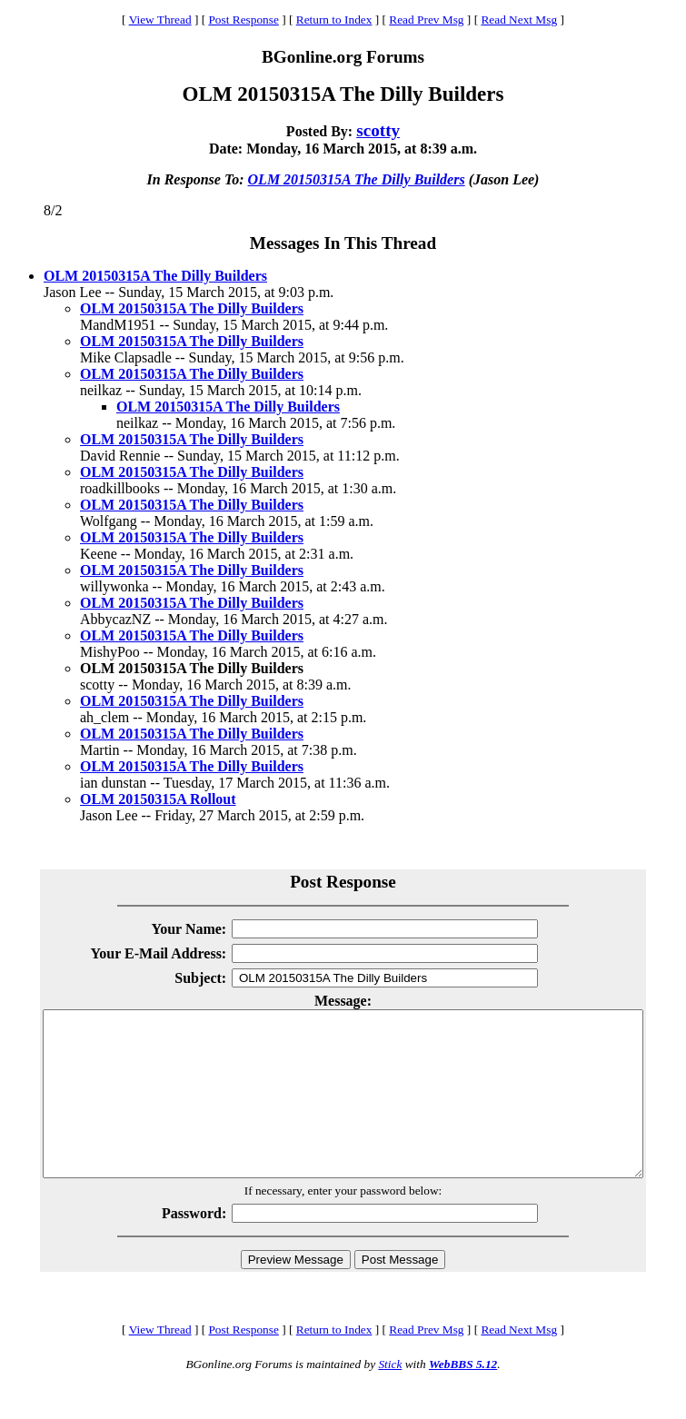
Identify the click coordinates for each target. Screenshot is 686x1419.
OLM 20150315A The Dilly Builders (356, 179)
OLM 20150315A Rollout (158, 799)
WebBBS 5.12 (463, 1397)
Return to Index (334, 19)
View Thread (160, 19)
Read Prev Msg (426, 19)
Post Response (243, 19)
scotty (378, 130)
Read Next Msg (519, 19)
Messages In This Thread (343, 243)
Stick (390, 1397)
